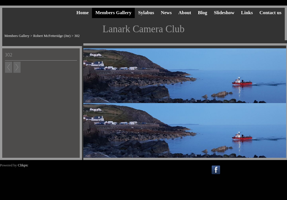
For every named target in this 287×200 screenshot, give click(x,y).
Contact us (270, 12)
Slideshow (224, 12)
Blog (202, 12)
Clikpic (23, 165)
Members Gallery (113, 12)
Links (247, 12)
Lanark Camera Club (143, 29)
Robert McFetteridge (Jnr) (52, 36)
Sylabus (146, 12)
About (184, 12)
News (166, 12)
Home (82, 12)
